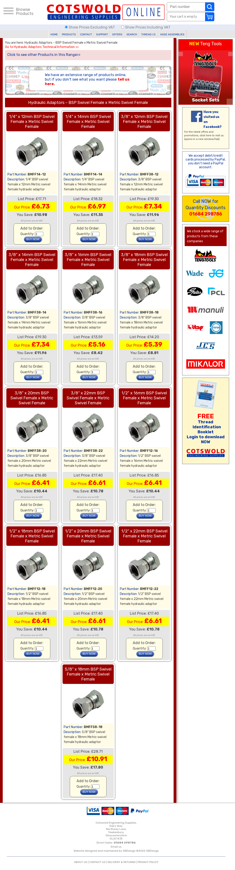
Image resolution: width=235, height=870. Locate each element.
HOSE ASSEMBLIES (172, 34)
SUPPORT (102, 34)
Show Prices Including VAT (145, 27)
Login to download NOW (206, 439)
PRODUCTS (69, 34)
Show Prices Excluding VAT (90, 27)
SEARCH (131, 34)
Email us (116, 846)
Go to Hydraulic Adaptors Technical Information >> (42, 47)
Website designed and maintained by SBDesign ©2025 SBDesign (116, 850)
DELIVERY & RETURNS (122, 862)
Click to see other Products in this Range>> (43, 55)
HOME (54, 34)
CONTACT (86, 34)
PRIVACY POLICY (148, 862)
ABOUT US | (81, 862)
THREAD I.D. (148, 34)
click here (205, 135)
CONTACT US (97, 862)
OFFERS (117, 34)
